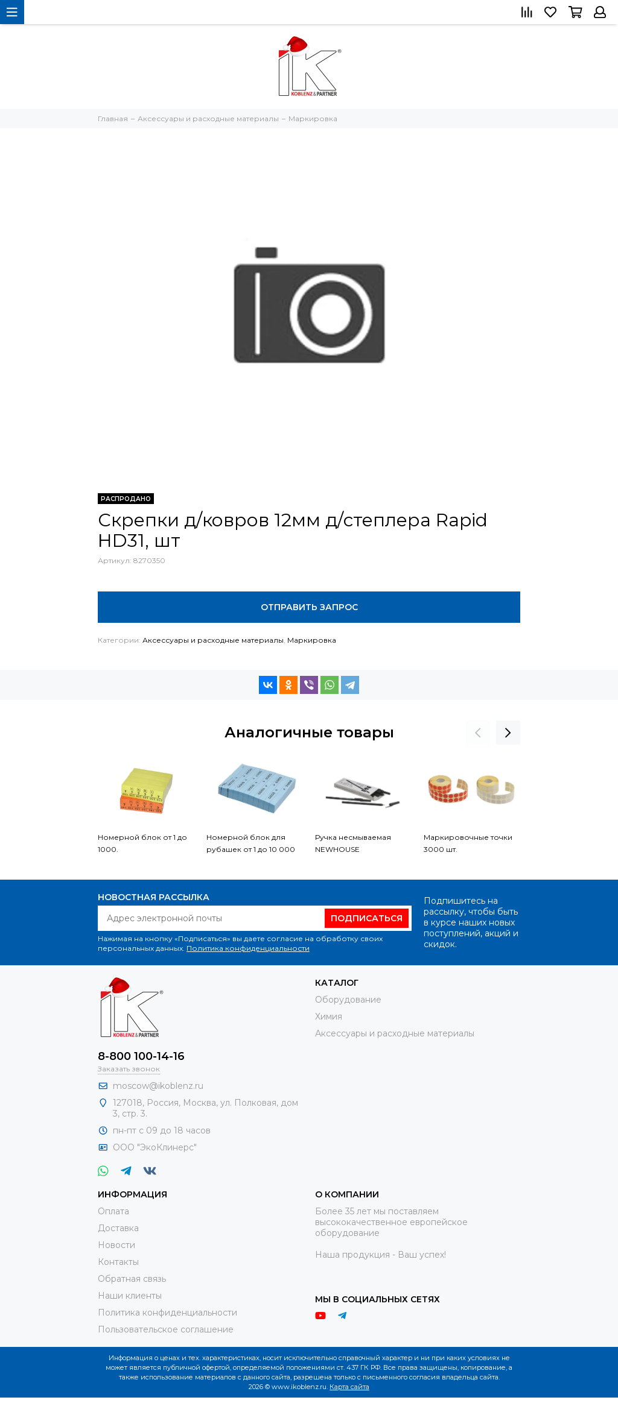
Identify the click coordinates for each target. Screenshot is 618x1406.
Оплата (113, 1211)
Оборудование (348, 999)
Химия (328, 1016)
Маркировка (311, 640)
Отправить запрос (309, 607)
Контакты (118, 1261)
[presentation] (478, 732)
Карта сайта (349, 1386)
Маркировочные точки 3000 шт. (468, 843)
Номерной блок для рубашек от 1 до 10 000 (250, 843)
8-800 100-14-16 (141, 1056)
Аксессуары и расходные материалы (213, 640)
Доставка (118, 1228)
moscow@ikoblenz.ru (158, 1085)
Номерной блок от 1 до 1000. (142, 843)
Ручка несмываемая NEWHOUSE (353, 843)
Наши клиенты (130, 1295)
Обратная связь (132, 1278)
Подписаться (367, 918)
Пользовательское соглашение (166, 1329)
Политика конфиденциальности (248, 948)
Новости (116, 1245)
